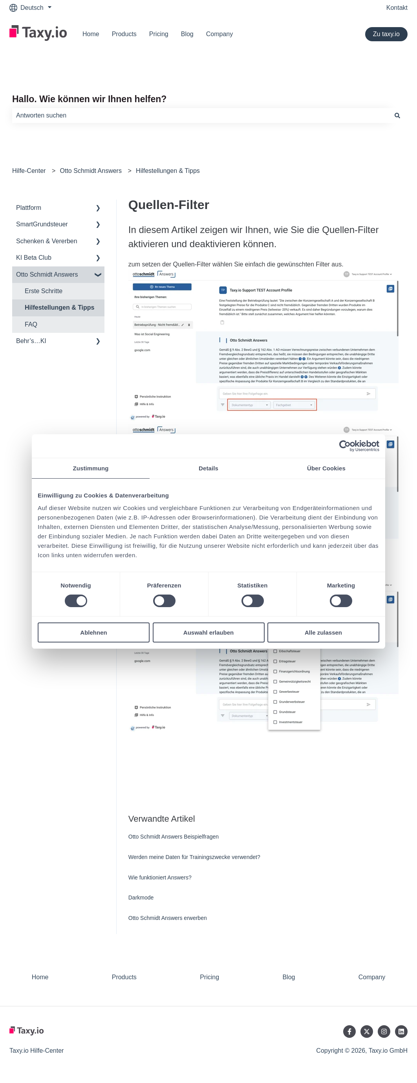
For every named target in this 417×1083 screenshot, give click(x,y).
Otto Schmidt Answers (91, 170)
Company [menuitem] (371, 977)
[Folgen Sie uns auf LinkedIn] (401, 1031)
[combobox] (201, 115)
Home (90, 34)
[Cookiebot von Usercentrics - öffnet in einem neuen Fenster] (345, 446)
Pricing (158, 34)
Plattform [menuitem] (28, 207)
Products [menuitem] (124, 977)
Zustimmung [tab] (91, 468)
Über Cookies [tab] (326, 468)
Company (219, 34)
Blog (187, 34)
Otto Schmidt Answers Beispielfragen (173, 836)
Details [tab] (208, 468)
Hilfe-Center (29, 170)
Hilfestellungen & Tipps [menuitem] (60, 307)
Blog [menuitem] (288, 977)
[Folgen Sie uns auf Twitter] (366, 1031)
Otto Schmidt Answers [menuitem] (47, 274)
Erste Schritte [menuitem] (43, 291)
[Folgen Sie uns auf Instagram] (384, 1031)
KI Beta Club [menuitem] (33, 257)
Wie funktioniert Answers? (160, 877)
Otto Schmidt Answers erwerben (167, 918)
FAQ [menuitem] (31, 324)
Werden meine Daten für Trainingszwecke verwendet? (194, 857)
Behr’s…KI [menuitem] (31, 341)
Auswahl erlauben (208, 632)
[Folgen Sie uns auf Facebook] (349, 1031)
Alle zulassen (323, 632)
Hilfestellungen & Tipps (168, 170)
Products (124, 34)
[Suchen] (397, 115)
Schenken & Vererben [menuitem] (46, 241)
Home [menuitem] (40, 977)
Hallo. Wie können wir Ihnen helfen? (89, 99)
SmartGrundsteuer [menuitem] (42, 224)
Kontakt (397, 7)
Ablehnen (93, 632)
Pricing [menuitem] (209, 977)
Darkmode (141, 897)
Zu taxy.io (386, 34)
